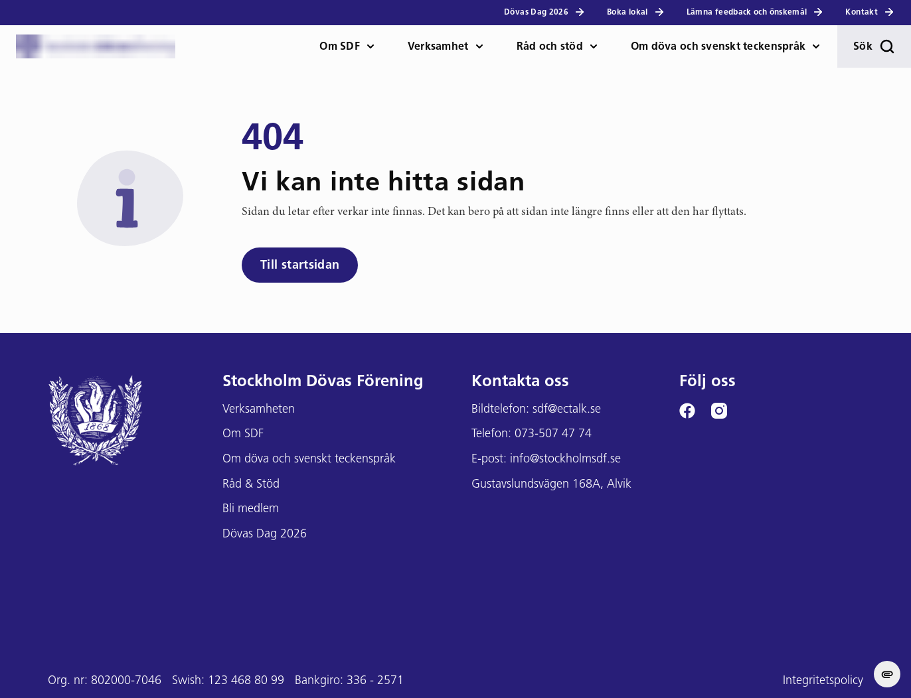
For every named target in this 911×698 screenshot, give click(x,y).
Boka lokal (636, 12)
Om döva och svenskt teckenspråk (718, 47)
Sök (874, 46)
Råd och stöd (550, 47)
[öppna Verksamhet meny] (485, 46)
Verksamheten (258, 409)
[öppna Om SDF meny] (376, 46)
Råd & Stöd (251, 484)
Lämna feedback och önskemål (756, 12)
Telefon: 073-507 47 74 (531, 434)
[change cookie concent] (887, 674)
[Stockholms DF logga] (95, 46)
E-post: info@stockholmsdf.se (546, 459)
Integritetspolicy (823, 681)
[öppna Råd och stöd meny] (599, 46)
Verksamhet (438, 47)
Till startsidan (299, 265)
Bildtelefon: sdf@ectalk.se (536, 409)
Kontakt (870, 12)
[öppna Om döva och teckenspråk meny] (821, 46)
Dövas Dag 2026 (545, 12)
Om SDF (339, 47)
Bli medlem (250, 509)
